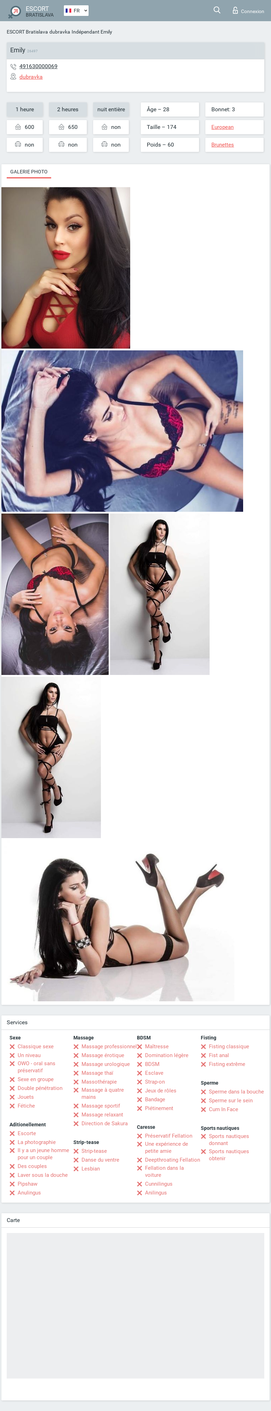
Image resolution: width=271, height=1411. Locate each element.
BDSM (152, 1064)
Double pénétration (40, 1088)
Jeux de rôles (160, 1090)
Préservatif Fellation (168, 1136)
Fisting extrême (227, 1064)
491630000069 (38, 66)
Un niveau (29, 1055)
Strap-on (155, 1082)
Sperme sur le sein (231, 1100)
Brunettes (222, 145)
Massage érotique (103, 1055)
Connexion (248, 10)
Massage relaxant (102, 1114)
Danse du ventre (100, 1160)
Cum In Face (223, 1109)
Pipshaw (27, 1184)
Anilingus (156, 1193)
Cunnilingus (159, 1184)
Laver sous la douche (43, 1175)
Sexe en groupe (36, 1079)
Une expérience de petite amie (166, 1147)
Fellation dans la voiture (164, 1171)
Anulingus (29, 1193)
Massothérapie (99, 1082)
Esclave (154, 1073)
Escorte (27, 1133)
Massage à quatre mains (103, 1093)
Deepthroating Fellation (172, 1160)
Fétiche (26, 1106)
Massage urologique (106, 1064)
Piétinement (159, 1108)
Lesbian (91, 1169)
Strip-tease (94, 1151)
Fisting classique (229, 1046)
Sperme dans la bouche (236, 1092)
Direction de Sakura (105, 1123)
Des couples (32, 1166)
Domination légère (166, 1055)
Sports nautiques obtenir (229, 1155)
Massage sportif (101, 1106)
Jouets (26, 1097)
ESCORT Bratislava (27, 32)
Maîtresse (157, 1046)
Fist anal (219, 1055)
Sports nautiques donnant (229, 1139)
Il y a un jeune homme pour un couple (43, 1154)
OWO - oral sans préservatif (36, 1067)
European (222, 127)
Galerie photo (29, 171)
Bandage (155, 1099)
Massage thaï (97, 1073)
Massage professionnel (109, 1046)
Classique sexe (36, 1046)
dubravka (59, 32)
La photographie (37, 1142)
